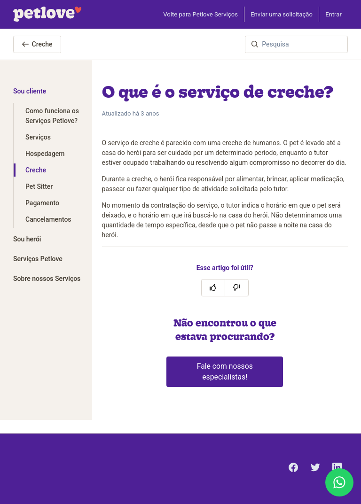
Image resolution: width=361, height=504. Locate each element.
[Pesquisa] (296, 44)
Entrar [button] (333, 14)
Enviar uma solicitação (282, 14)
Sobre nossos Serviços (46, 278)
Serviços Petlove (38, 259)
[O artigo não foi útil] (237, 287)
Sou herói (27, 239)
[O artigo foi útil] (213, 287)
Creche (37, 44)
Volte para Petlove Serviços (200, 14)
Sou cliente (29, 91)
